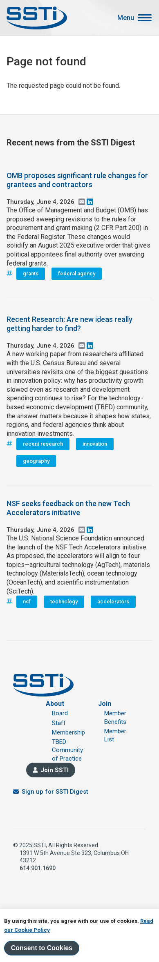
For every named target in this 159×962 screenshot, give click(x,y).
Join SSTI (54, 770)
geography (36, 461)
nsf (27, 601)
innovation (95, 444)
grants (30, 273)
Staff (59, 723)
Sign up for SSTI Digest (55, 791)
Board (60, 713)
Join (104, 704)
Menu (125, 18)
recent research (43, 444)
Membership (68, 732)
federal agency (76, 273)
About (55, 704)
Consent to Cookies (41, 947)
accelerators (113, 601)
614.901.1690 (38, 868)
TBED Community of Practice (67, 750)
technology (64, 601)
